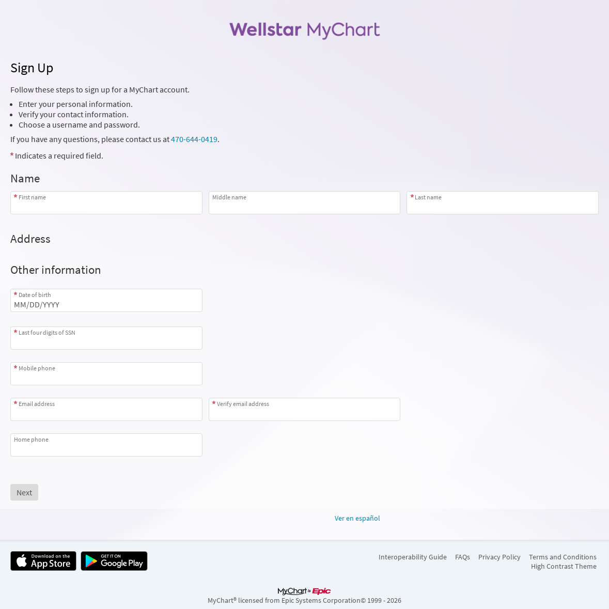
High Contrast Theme (564, 566)
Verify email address (243, 404)
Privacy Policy (499, 556)
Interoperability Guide (413, 556)
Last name (428, 197)
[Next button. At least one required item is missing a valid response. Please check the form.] (24, 492)
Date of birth (35, 295)
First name (32, 197)
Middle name (229, 197)
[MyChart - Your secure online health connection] (304, 29)
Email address (37, 404)
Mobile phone (37, 368)
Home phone (31, 439)
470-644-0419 (194, 139)
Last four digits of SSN (47, 332)
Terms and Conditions (563, 556)
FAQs (462, 556)
